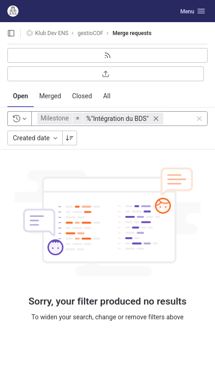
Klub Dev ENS (47, 33)
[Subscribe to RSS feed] (107, 55)
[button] (101, 119)
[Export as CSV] (105, 73)
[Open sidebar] (11, 33)
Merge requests (132, 33)
